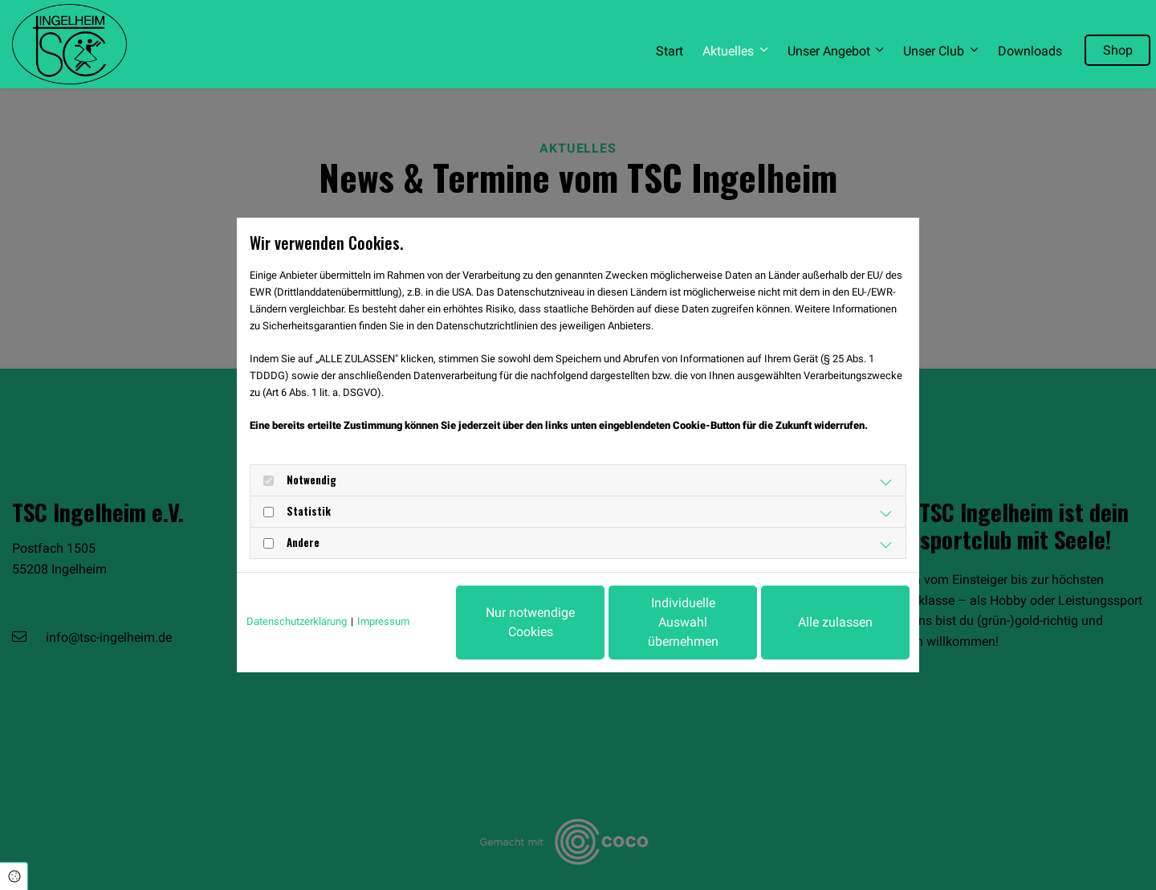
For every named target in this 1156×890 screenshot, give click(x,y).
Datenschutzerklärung (296, 621)
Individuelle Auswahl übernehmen (683, 622)
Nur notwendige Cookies (530, 622)
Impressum (383, 621)
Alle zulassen (835, 622)
